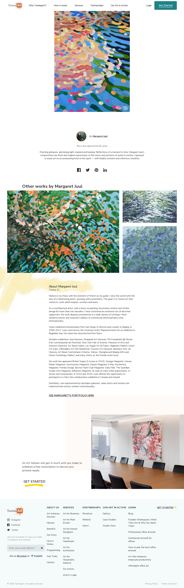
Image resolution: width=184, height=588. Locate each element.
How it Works (50, 542)
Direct (86, 525)
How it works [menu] (60, 5)
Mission (50, 522)
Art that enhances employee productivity (139, 558)
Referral (87, 519)
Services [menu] (79, 5)
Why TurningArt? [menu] (37, 5)
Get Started (165, 5)
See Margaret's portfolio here (71, 395)
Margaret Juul (100, 136)
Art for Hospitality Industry (68, 559)
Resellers (87, 513)
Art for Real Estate (69, 521)
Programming (53, 550)
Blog (130, 513)
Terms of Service (169, 583)
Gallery (106, 513)
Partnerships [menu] (97, 5)
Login (149, 5)
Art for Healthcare (68, 540)
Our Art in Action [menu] (119, 5)
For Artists (68, 569)
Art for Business (71, 513)
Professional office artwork (142, 532)
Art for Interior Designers (70, 530)
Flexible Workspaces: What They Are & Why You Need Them (142, 523)
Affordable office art (138, 565)
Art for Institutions (68, 549)
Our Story (51, 535)
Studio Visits (109, 525)
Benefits (51, 528)
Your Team (52, 556)
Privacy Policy (151, 583)
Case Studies (109, 519)
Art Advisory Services (53, 515)
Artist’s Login (70, 575)
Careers (50, 562)
